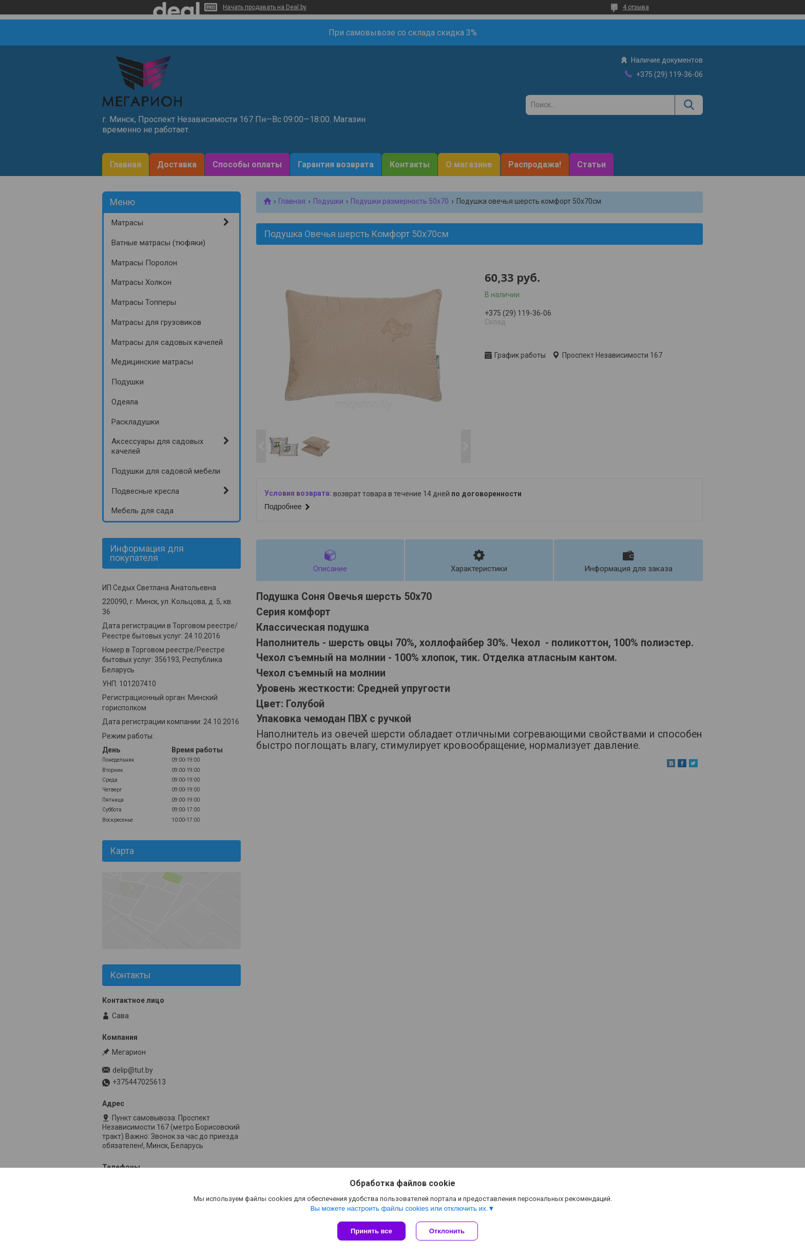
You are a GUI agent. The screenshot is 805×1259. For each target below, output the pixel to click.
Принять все (371, 1231)
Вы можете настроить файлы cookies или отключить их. (399, 1208)
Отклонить (447, 1231)
